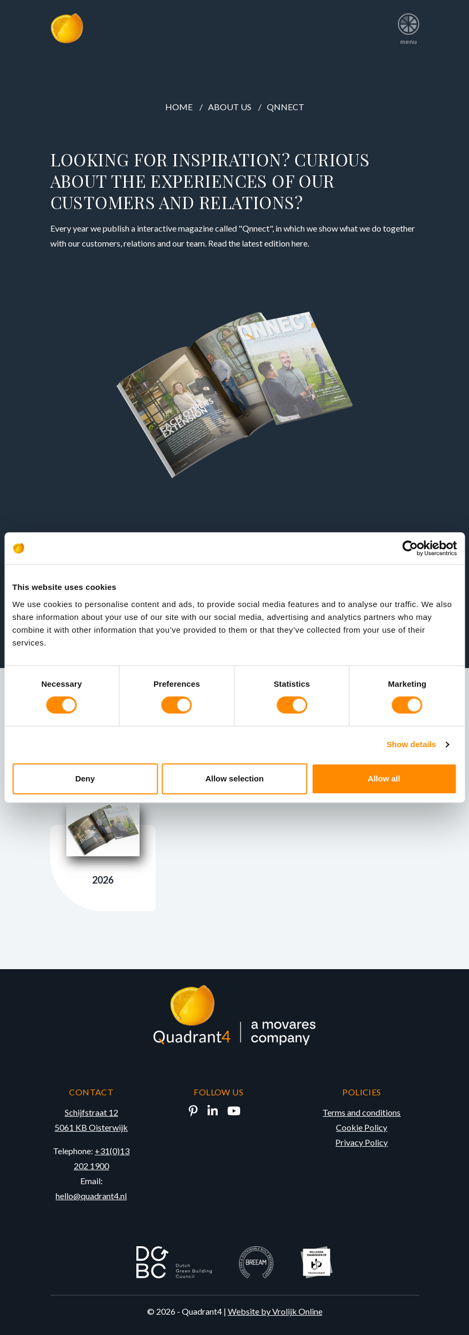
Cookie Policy (361, 1127)
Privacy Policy (361, 1142)
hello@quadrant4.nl (91, 1196)
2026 (103, 844)
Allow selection (234, 778)
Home (179, 107)
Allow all (384, 778)
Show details (411, 744)
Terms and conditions (361, 1112)
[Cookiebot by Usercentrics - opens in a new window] (410, 548)
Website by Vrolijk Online (275, 1311)
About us (229, 107)
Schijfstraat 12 (91, 1112)
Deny (85, 778)
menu (408, 25)
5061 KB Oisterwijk (91, 1127)
